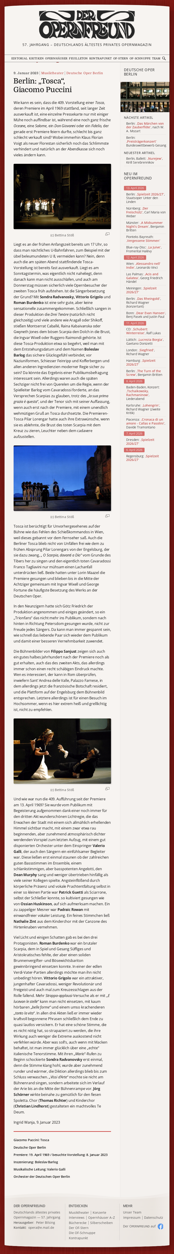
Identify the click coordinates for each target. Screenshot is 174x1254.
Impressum (131, 1218)
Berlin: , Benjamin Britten (144, 373)
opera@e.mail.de (41, 1227)
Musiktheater (52, 73)
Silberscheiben (101, 1223)
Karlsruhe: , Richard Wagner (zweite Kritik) (143, 409)
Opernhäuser (56, 58)
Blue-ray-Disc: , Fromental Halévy (144, 249)
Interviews (77, 1218)
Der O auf (139, 1226)
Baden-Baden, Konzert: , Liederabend (143, 393)
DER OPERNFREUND (29, 1205)
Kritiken (36, 58)
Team (156, 58)
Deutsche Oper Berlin (84, 73)
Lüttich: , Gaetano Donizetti (145, 342)
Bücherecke (78, 1223)
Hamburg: (140, 363)
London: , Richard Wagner (140, 352)
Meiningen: (141, 290)
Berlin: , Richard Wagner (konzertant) (143, 302)
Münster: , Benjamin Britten (145, 226)
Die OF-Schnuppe (82, 1233)
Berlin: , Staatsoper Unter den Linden (145, 198)
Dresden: (140, 442)
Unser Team (132, 1212)
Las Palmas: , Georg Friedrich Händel (144, 278)
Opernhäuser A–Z (101, 1218)
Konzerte (99, 1213)
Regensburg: (142, 458)
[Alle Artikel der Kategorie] (145, 97)
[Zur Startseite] (87, 25)
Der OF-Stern (79, 1228)
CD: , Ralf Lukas (143, 331)
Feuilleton (78, 58)
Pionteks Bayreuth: (143, 239)
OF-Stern (120, 58)
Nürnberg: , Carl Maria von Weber (146, 212)
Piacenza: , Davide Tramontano (145, 423)
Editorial (19, 58)
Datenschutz (153, 1218)
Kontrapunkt (100, 58)
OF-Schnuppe (140, 58)
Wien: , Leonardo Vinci (143, 266)
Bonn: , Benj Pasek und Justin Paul (146, 315)
